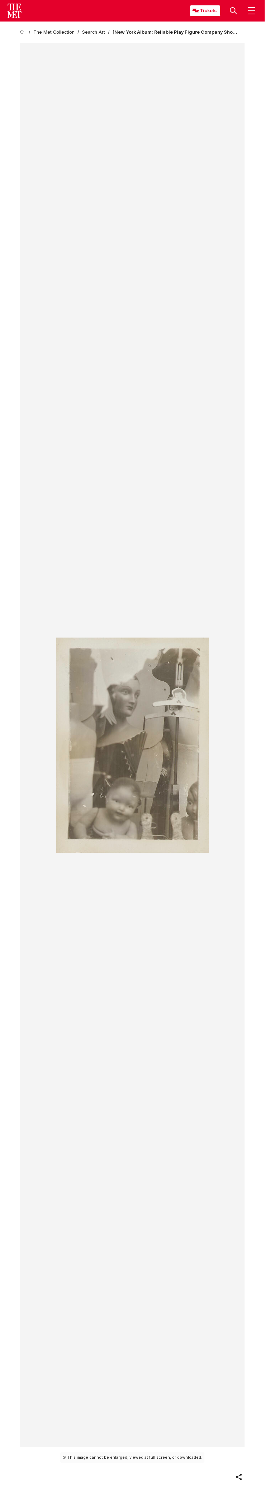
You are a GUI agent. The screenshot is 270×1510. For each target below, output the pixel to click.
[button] (233, 10)
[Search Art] (93, 32)
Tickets (208, 10)
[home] (23, 32)
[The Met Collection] (54, 32)
